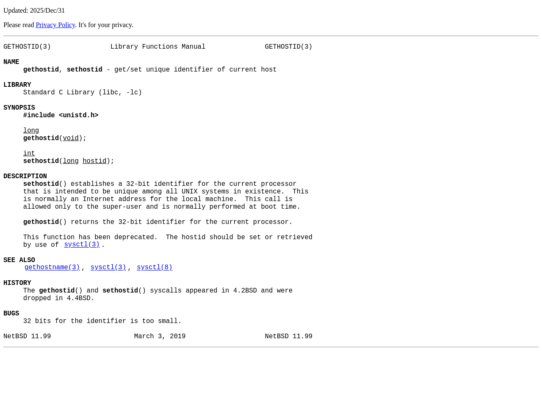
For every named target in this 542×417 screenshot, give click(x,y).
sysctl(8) (154, 318)
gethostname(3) (52, 318)
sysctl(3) (82, 290)
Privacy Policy (55, 24)
